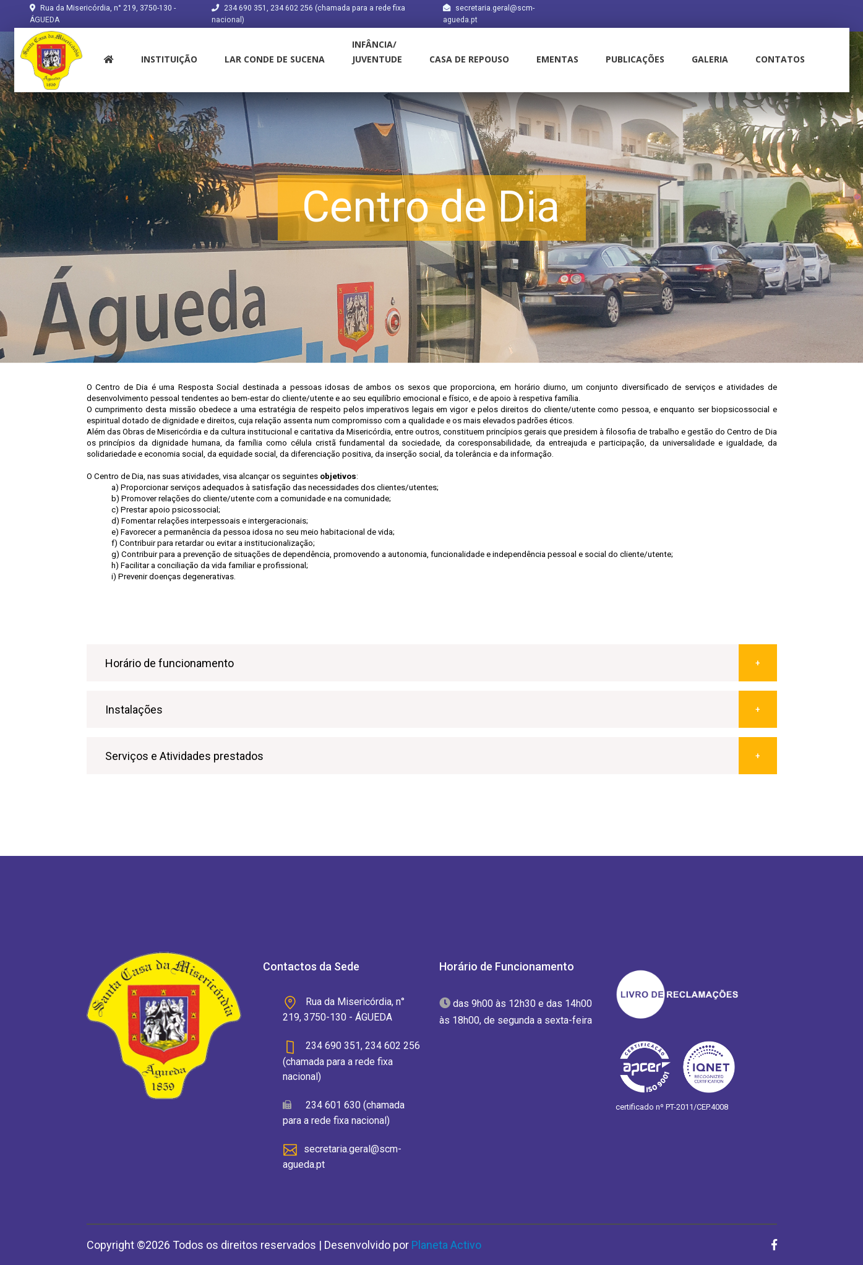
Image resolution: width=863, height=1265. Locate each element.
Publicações (635, 59)
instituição (169, 59)
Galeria (710, 59)
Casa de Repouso (469, 59)
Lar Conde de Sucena (275, 59)
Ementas (557, 59)
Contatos (780, 59)
